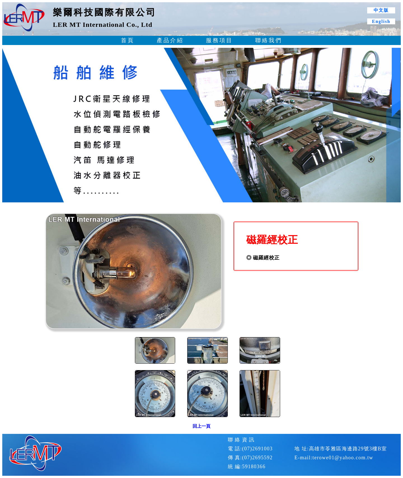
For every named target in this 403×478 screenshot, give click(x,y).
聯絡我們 (268, 40)
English (381, 21)
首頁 (127, 40)
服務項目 (219, 40)
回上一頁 (201, 426)
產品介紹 (170, 40)
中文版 (381, 10)
